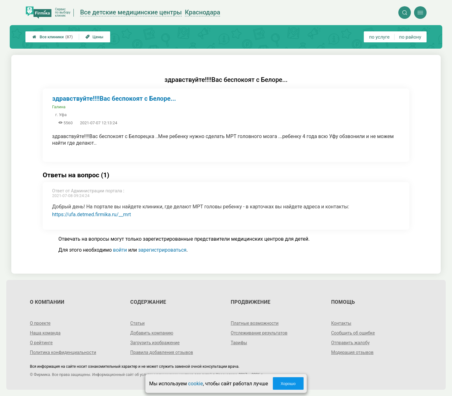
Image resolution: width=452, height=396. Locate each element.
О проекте (40, 323)
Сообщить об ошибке (353, 332)
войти (120, 250)
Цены (94, 37)
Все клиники (52, 37)
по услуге (379, 37)
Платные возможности (254, 323)
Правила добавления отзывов (161, 352)
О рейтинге (41, 342)
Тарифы (239, 342)
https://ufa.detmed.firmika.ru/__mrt (91, 214)
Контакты (341, 323)
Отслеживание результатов (259, 332)
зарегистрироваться (162, 250)
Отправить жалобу (350, 342)
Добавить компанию (151, 332)
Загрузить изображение (155, 342)
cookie (195, 384)
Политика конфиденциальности (63, 352)
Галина (59, 106)
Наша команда (45, 332)
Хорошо (288, 383)
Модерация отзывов (352, 352)
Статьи (137, 323)
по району (410, 37)
